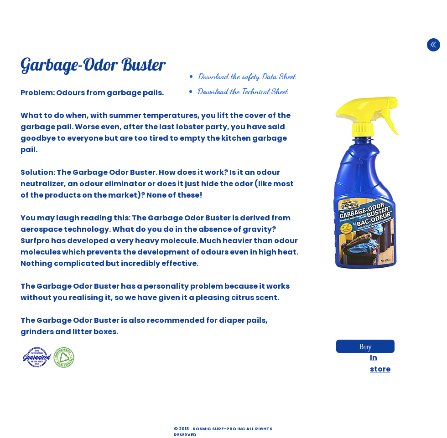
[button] (367, 182)
